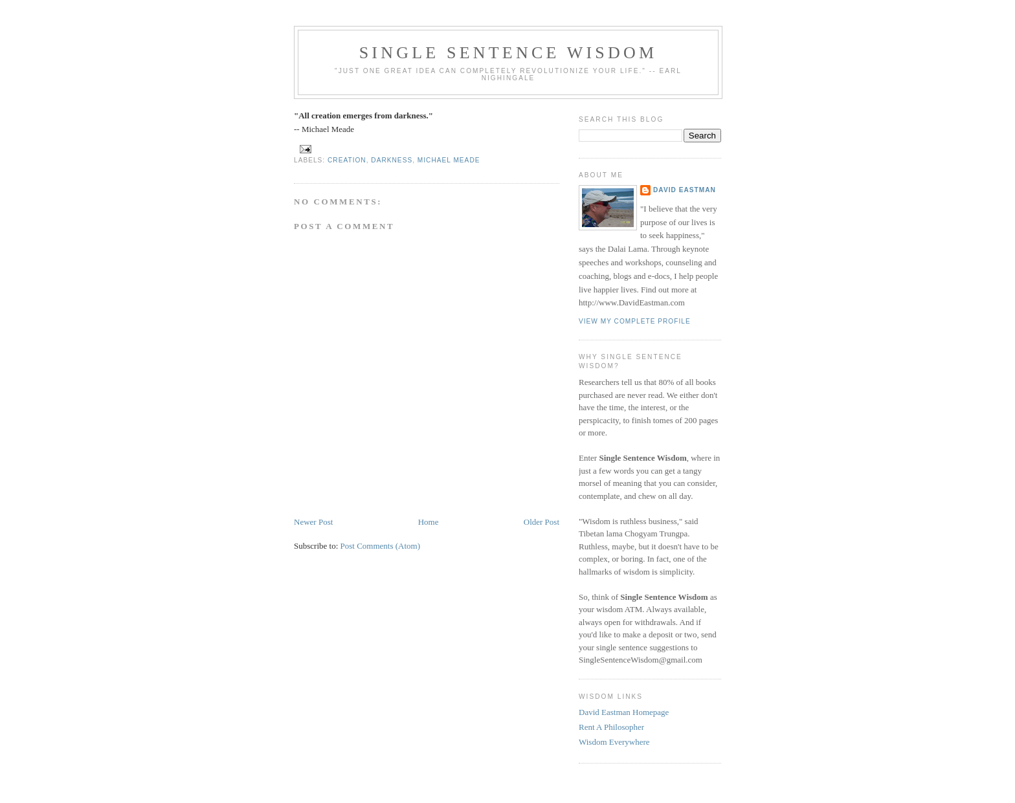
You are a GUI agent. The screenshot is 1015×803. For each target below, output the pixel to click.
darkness (391, 160)
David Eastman (684, 189)
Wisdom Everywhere (614, 742)
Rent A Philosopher (611, 727)
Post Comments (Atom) (380, 546)
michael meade (449, 160)
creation (347, 160)
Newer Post (313, 522)
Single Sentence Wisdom (508, 52)
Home (428, 522)
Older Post (541, 522)
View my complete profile (635, 321)
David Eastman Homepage (624, 712)
